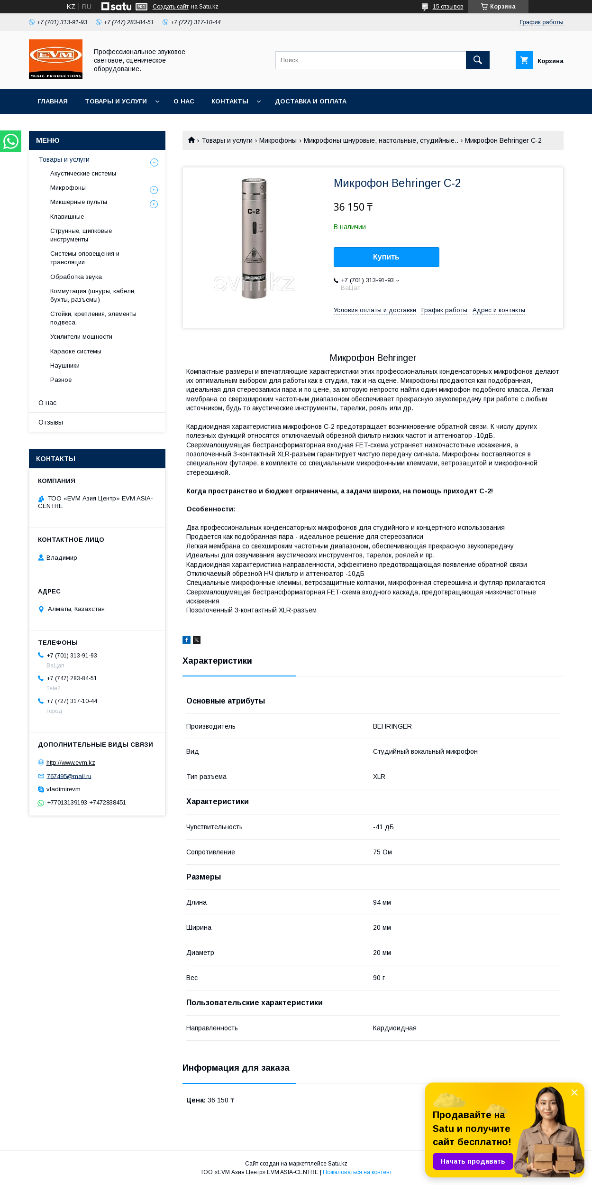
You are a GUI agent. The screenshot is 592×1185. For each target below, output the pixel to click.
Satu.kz (337, 1163)
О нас (183, 101)
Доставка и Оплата (310, 101)
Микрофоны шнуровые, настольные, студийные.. (381, 140)
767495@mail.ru (69, 775)
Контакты (229, 101)
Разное (61, 379)
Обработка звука (76, 276)
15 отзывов (448, 6)
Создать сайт (171, 6)
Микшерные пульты (78, 201)
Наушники (65, 365)
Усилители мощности (81, 336)
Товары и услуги (116, 101)
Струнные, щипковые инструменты (81, 235)
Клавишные (67, 216)
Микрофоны (278, 140)
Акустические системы (83, 173)
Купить (386, 257)
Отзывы (50, 422)
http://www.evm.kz (70, 762)
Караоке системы (75, 351)
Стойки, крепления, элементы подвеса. (93, 318)
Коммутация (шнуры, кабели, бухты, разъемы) (93, 295)
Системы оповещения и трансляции (84, 258)
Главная (52, 101)
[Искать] (478, 60)
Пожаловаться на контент (357, 1172)
